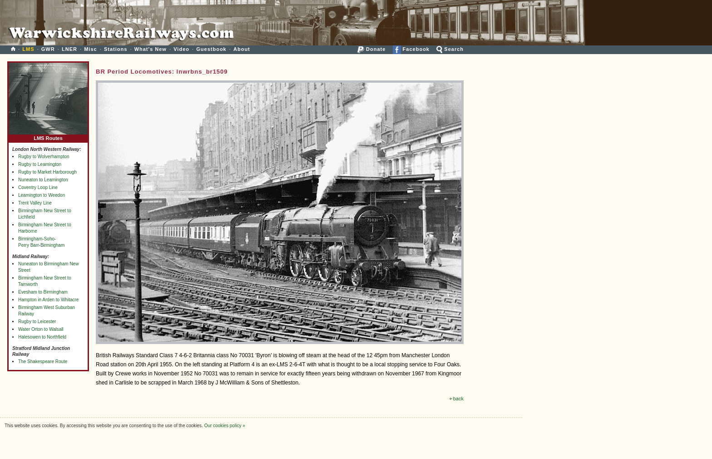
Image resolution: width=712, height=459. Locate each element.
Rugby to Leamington (39, 164)
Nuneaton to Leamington (43, 179)
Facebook (411, 49)
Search (450, 49)
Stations (115, 49)
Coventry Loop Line (38, 187)
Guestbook (211, 49)
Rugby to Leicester (37, 321)
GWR (48, 49)
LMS (28, 49)
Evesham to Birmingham (43, 291)
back (457, 398)
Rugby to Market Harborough (47, 172)
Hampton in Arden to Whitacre (48, 299)
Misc (90, 49)
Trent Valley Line (35, 202)
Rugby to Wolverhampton (43, 156)
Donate (371, 49)
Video (181, 49)
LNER (69, 49)
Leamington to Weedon (41, 195)
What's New (150, 49)
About (241, 49)
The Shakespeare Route (42, 361)
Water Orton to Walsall (41, 329)
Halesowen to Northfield (42, 336)
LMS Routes (48, 136)
